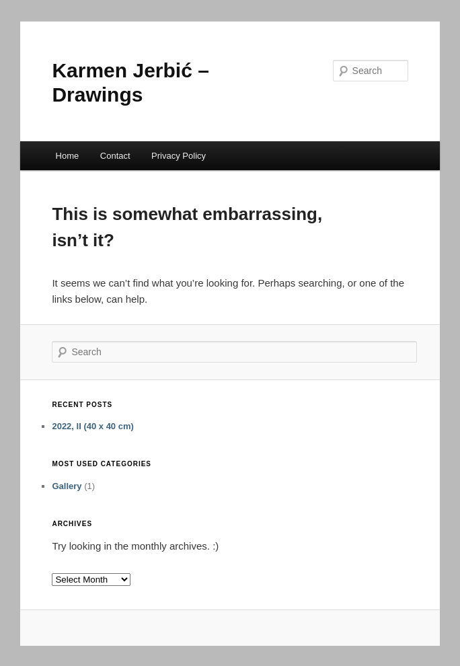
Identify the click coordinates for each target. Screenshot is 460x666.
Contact (115, 156)
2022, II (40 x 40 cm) (92, 426)
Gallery (66, 486)
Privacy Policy (178, 156)
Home (67, 156)
